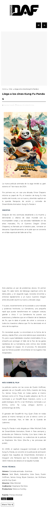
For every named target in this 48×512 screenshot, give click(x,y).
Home (4, 89)
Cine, (32, 105)
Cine (10, 89)
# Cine (10, 499)
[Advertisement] (24, 61)
